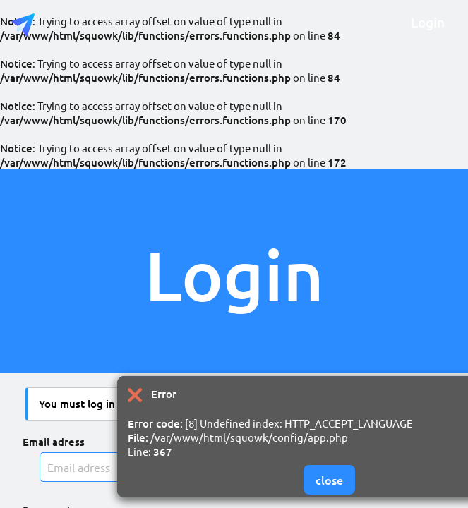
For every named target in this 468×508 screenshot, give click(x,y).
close (329, 480)
